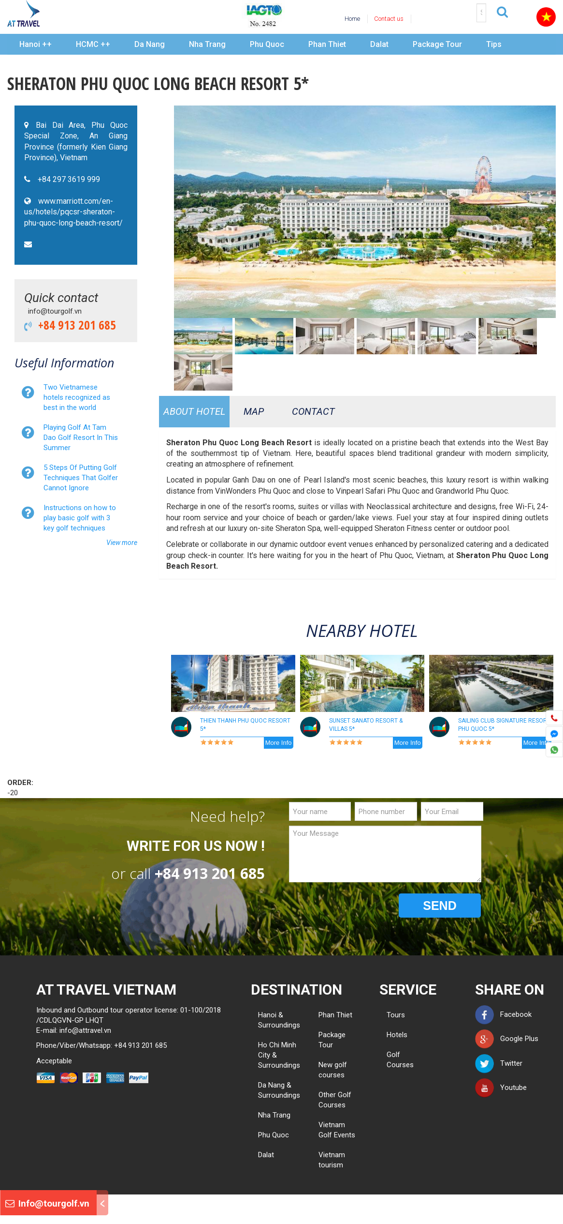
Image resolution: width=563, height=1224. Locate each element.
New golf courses (332, 1069)
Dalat (379, 44)
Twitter (498, 1063)
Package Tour (437, 44)
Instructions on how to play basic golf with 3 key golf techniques (79, 517)
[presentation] (362, 906)
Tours (390, 1015)
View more (121, 542)
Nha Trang (207, 44)
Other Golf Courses (334, 1099)
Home (352, 18)
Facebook (503, 1014)
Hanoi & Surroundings (279, 1020)
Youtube (501, 1087)
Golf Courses (390, 1059)
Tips (494, 44)
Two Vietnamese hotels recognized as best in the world (76, 397)
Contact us (389, 18)
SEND (439, 905)
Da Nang (149, 44)
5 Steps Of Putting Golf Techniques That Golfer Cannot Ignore (80, 477)
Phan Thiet (327, 44)
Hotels (390, 1034)
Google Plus (506, 1038)
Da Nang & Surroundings (279, 1090)
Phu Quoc (267, 44)
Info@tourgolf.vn (47, 1203)
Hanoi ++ (35, 44)
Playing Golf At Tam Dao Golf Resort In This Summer (80, 437)
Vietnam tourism (331, 1159)
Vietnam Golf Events (336, 1129)
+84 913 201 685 (74, 325)
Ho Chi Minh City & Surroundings (279, 1055)
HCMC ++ (93, 44)
